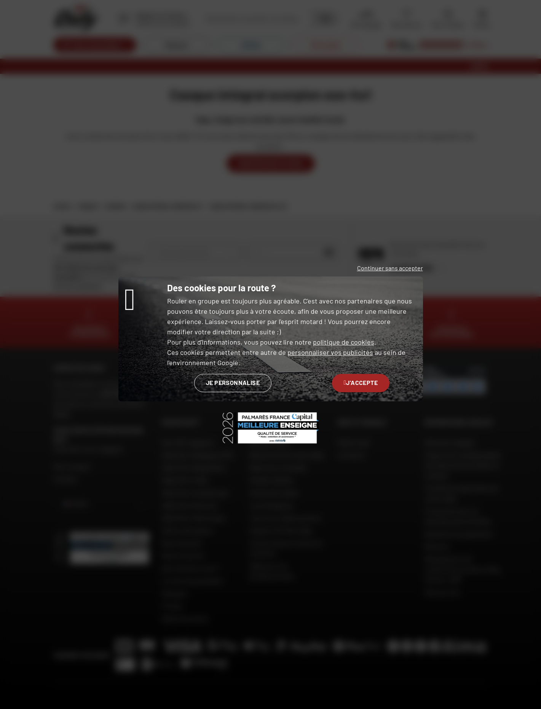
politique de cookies (343, 342)
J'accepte (361, 382)
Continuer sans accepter (390, 267)
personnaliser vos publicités (330, 352)
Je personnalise (233, 382)
